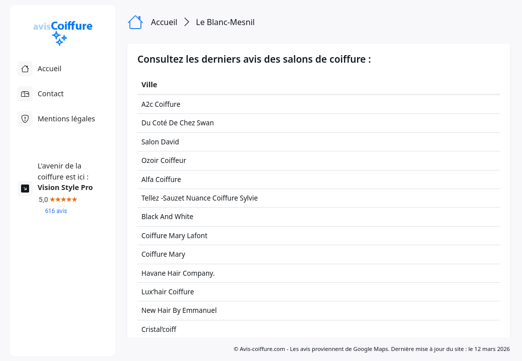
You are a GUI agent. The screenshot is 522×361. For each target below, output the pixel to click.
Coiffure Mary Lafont (174, 235)
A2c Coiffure (161, 104)
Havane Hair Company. (178, 273)
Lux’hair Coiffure (167, 291)
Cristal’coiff (158, 329)
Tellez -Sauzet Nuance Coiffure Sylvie (199, 198)
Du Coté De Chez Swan (177, 122)
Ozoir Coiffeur (163, 160)
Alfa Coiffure (161, 179)
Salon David (160, 141)
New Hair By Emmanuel (179, 310)
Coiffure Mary (163, 254)
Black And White (167, 216)
